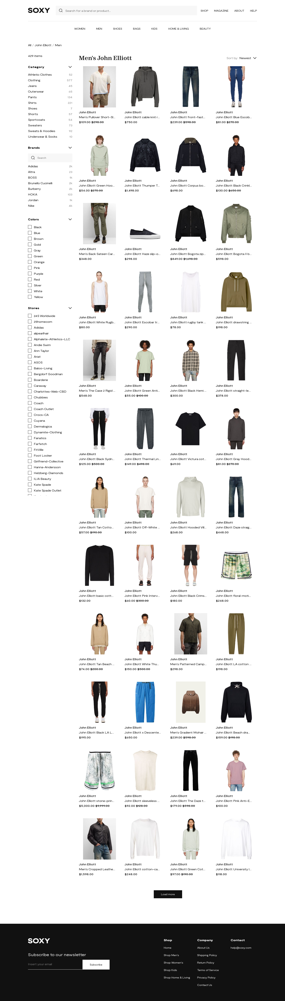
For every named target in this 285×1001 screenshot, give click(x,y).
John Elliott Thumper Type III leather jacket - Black (143, 185)
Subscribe (96, 964)
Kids (154, 28)
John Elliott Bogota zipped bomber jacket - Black (188, 253)
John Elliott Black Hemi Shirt (188, 390)
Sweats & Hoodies (41, 131)
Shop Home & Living (177, 977)
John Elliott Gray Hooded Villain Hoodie (234, 459)
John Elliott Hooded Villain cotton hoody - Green (188, 527)
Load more (168, 894)
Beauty (205, 28)
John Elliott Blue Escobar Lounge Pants (234, 117)
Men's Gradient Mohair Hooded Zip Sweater (188, 732)
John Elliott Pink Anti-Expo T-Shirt (234, 800)
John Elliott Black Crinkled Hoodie (234, 185)
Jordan (33, 200)
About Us (203, 947)
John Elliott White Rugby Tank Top (97, 322)
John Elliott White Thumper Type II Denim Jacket (143, 664)
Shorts (33, 114)
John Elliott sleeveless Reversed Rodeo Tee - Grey (143, 800)
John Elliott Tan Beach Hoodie (97, 664)
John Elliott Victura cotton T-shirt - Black (188, 459)
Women (79, 28)
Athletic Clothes (40, 74)
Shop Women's (173, 962)
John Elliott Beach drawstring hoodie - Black (234, 732)
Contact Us (204, 984)
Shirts (32, 102)
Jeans (32, 85)
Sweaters (35, 125)
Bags (137, 28)
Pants (32, 97)
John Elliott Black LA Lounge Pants (97, 732)
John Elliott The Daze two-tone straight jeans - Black (188, 800)
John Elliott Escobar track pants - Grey (143, 322)
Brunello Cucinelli (40, 183)
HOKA (32, 194)
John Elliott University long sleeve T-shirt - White (234, 869)
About (239, 10)
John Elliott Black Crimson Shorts (188, 595)
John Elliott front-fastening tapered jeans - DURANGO (188, 117)
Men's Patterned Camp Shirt (188, 664)
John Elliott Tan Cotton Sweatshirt (97, 527)
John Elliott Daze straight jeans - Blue (234, 527)
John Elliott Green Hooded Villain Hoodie (97, 185)
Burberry (34, 188)
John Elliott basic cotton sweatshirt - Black (97, 595)
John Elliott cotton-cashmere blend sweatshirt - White (143, 869)
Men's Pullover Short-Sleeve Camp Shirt (97, 117)
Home (167, 947)
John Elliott (43, 45)
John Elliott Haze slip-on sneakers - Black (143, 253)
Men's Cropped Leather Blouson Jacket (97, 869)
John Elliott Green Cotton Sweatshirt (188, 869)
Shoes (117, 28)
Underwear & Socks (42, 136)
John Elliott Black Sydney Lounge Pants (97, 459)
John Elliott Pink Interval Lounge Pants (143, 595)
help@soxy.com (241, 947)
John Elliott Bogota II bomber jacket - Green (234, 253)
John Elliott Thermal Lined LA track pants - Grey (143, 459)
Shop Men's (171, 955)
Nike (31, 205)
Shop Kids (170, 970)
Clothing (34, 80)
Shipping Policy (207, 955)
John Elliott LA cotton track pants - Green (234, 664)
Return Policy (205, 962)
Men (99, 28)
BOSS (32, 177)
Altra (31, 171)
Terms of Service (208, 970)
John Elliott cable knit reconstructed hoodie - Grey (143, 117)
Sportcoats (36, 119)
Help (253, 10)
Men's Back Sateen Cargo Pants (97, 253)
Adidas (33, 166)
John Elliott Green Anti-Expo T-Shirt (143, 390)
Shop (204, 10)
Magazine (221, 10)
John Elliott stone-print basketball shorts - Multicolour (97, 800)
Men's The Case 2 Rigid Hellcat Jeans (97, 390)
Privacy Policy (206, 977)
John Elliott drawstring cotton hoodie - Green (234, 322)
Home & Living (178, 28)
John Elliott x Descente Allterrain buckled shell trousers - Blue (143, 732)
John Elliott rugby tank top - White (188, 322)
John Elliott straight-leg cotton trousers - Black (234, 390)
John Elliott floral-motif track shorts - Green (234, 595)
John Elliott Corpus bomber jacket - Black (188, 185)
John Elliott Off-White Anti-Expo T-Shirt (143, 527)
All (29, 45)
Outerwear (36, 91)
